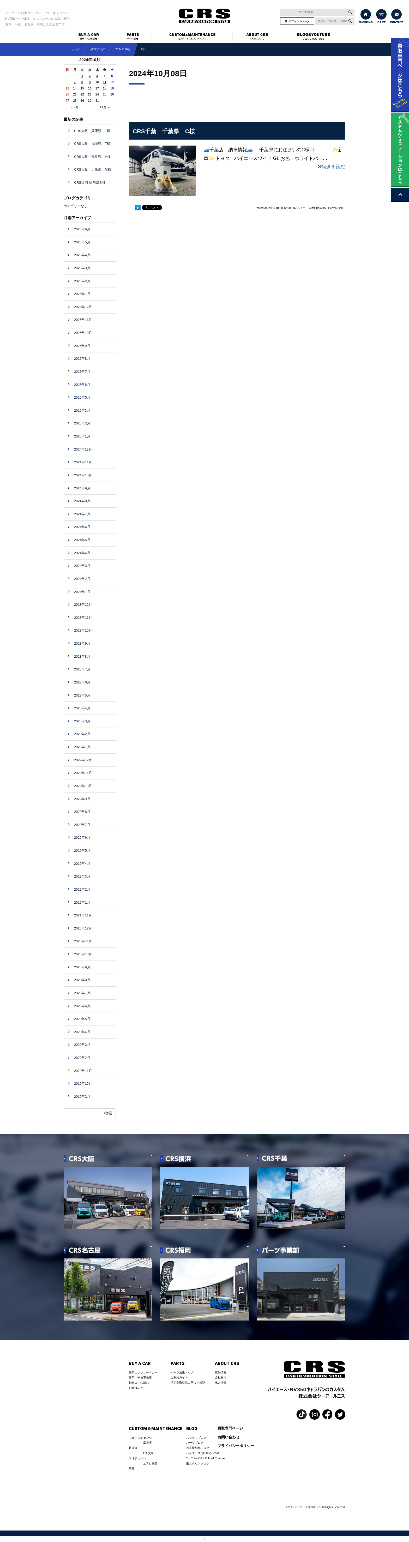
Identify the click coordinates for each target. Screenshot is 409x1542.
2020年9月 (82, 967)
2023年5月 (82, 695)
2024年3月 (82, 566)
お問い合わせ (228, 1437)
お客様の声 (136, 1387)
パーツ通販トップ (182, 1372)
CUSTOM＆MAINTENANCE (156, 1429)
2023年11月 (83, 618)
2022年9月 (82, 799)
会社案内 (220, 1377)
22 (82, 94)
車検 (132, 1468)
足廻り (133, 1447)
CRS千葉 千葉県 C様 (164, 131)
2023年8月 (82, 656)
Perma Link (335, 207)
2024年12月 (83, 449)
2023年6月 (82, 682)
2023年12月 (83, 605)
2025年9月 (82, 346)
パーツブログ (194, 1442)
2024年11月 (83, 462)
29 (82, 101)
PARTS (177, 1363)
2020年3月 (82, 1045)
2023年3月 (82, 721)
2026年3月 (82, 268)
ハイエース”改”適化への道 (203, 1453)
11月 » (105, 107)
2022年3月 (82, 876)
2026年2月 (82, 281)
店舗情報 (220, 1372)
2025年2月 (82, 423)
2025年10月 (83, 333)
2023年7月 (82, 669)
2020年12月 (83, 928)
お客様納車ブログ (197, 1447)
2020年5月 (82, 1019)
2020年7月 (82, 993)
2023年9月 (82, 643)
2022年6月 (82, 837)
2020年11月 (83, 941)
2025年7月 (82, 372)
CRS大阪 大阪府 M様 (92, 169)
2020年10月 (83, 954)
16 (89, 88)
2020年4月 (82, 1032)
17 (97, 88)
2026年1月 (82, 294)
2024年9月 (82, 488)
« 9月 (75, 107)
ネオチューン (137, 1458)
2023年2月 (82, 734)
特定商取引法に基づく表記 (188, 1382)
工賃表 (147, 1442)
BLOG (191, 1429)
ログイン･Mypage (299, 21)
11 (104, 82)
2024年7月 (82, 514)
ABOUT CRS (227, 1363)
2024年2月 (82, 579)
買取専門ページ (230, 1428)
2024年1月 (82, 592)
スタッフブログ (196, 1437)
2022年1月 (82, 902)
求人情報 (220, 1382)
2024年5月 (82, 540)
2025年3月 (82, 410)
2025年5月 (82, 397)
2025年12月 (83, 307)
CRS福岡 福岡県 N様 (90, 182)
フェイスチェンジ (140, 1437)
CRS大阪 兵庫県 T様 (94, 131)
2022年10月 (83, 786)
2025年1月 (82, 436)
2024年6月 (82, 527)
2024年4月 (82, 553)
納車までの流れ (139, 1382)
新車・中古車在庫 (140, 1377)
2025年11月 (83, 320)
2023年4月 (82, 708)
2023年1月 (82, 747)
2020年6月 (82, 1006)
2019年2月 (82, 1097)
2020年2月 (82, 1058)
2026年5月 (82, 242)
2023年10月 (83, 630)
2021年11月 (83, 915)
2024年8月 (82, 501)
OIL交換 (148, 1453)
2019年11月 (83, 1071)
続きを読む (331, 166)
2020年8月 (82, 980)
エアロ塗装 (150, 1463)
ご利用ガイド (179, 1377)
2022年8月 (82, 812)
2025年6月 (82, 385)
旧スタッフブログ (197, 1463)
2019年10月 (83, 1083)
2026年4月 (82, 255)
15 (82, 88)
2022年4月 (82, 864)
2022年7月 (82, 825)
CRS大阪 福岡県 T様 (94, 144)
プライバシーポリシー (236, 1446)
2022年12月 (83, 760)
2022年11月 (83, 773)
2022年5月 (82, 851)
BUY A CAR (140, 1363)
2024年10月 (123, 49)
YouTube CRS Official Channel (205, 1458)
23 (89, 94)
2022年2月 (82, 889)
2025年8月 (82, 359)
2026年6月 (82, 229)
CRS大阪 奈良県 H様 (94, 157)
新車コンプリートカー (143, 1372)
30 (89, 101)
